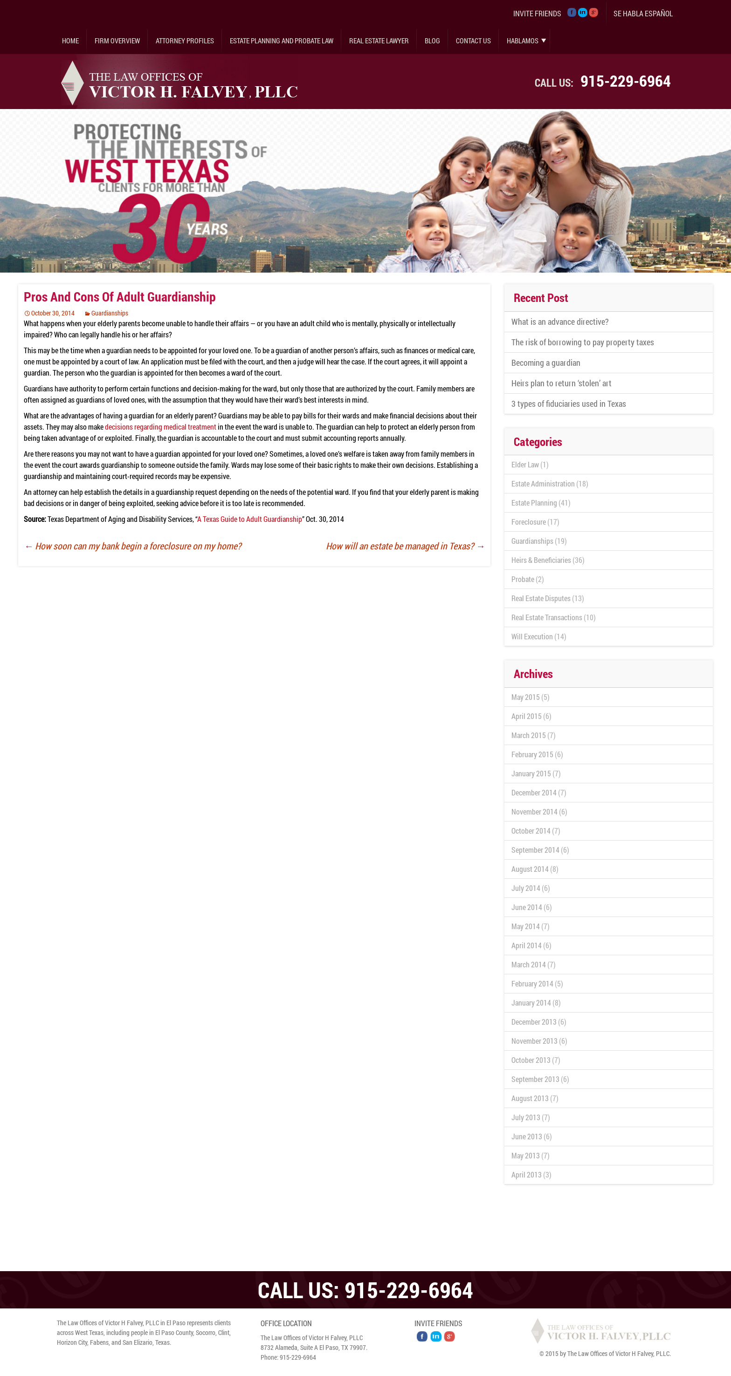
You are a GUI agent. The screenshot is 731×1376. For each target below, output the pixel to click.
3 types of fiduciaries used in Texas (568, 403)
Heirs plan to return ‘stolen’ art (561, 383)
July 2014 (525, 888)
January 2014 (531, 1002)
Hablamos (522, 40)
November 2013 (534, 1041)
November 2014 (534, 811)
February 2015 (532, 754)
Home (70, 40)
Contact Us (473, 40)
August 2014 (530, 869)
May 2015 (525, 697)
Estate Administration (543, 483)
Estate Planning (534, 502)
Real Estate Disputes (541, 598)
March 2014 (528, 964)
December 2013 (534, 1022)
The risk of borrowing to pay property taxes (582, 342)
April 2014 (526, 945)
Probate (522, 579)
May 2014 (525, 926)
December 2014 (534, 792)
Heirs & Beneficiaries (541, 560)
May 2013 (525, 1155)
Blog (432, 40)
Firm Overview (117, 40)
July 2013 (525, 1117)
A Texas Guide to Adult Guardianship (249, 519)
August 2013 (530, 1098)
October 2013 (531, 1060)
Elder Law (525, 464)
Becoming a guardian (545, 362)
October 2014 (531, 830)
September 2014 (535, 850)
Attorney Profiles (185, 40)
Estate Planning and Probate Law (281, 40)
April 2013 (526, 1174)
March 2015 (528, 735)
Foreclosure (528, 522)
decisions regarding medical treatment (160, 426)
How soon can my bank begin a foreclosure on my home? (132, 546)
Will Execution (532, 636)
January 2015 (531, 773)
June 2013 (526, 1136)
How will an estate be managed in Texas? (405, 546)
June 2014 (526, 907)
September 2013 (535, 1079)
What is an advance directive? (560, 321)
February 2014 (532, 983)
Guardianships (109, 312)
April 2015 (526, 716)
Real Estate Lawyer (379, 40)
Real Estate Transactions (546, 617)
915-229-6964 (625, 80)
